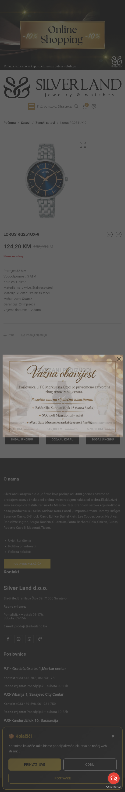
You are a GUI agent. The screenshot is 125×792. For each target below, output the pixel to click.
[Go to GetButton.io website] (113, 787)
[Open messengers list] (114, 778)
